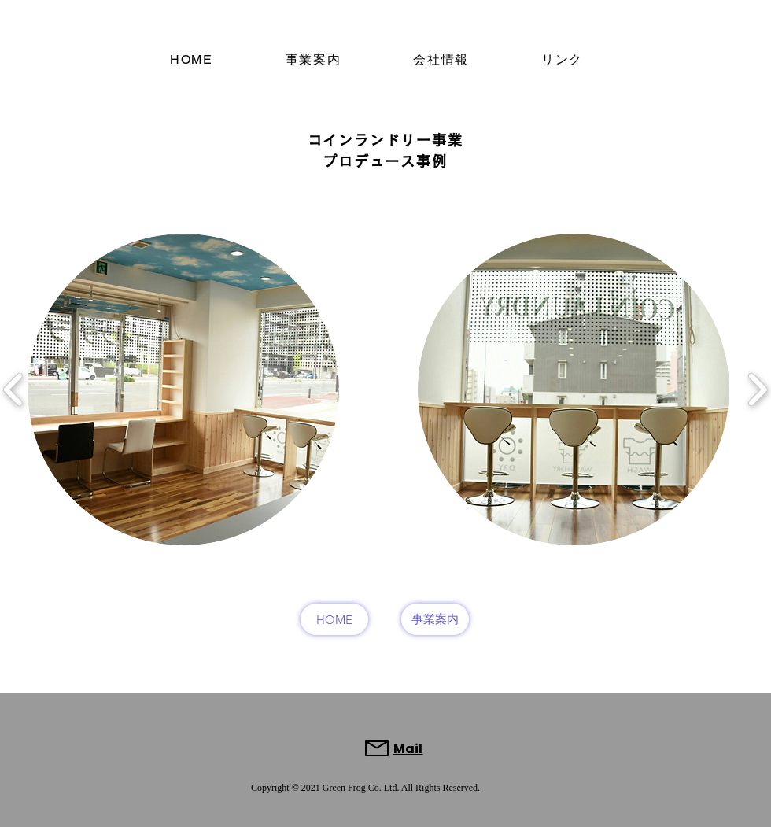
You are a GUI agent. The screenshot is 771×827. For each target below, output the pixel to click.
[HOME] (334, 619)
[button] (183, 389)
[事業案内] (435, 619)
